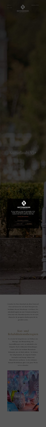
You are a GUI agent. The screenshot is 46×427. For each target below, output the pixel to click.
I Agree (28, 224)
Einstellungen (23, 220)
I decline (19, 223)
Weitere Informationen (23, 216)
